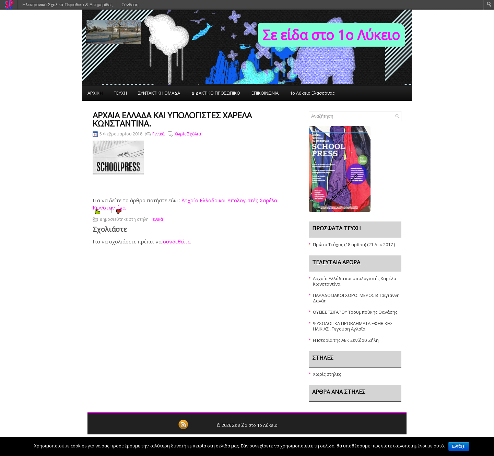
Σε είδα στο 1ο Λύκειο (331, 34)
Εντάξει (459, 446)
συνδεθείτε (176, 241)
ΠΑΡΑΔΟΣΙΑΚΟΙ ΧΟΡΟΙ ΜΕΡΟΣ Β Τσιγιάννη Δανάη (356, 298)
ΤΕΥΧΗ (120, 93)
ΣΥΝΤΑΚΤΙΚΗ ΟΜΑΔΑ (159, 93)
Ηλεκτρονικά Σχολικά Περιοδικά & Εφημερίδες (67, 4)
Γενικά (158, 134)
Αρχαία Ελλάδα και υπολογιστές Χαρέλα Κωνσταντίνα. (354, 281)
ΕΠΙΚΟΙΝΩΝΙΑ (265, 93)
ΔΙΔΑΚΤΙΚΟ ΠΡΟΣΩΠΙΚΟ (215, 93)
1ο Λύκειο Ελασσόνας (312, 93)
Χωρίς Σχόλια (188, 134)
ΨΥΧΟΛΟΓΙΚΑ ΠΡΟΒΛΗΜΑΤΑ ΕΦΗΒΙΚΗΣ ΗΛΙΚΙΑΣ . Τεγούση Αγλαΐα (353, 326)
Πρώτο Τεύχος (328, 244)
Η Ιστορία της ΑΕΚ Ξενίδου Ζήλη (346, 340)
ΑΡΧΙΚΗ (95, 93)
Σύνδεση (130, 4)
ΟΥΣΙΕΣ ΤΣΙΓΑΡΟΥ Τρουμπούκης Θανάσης (355, 312)
